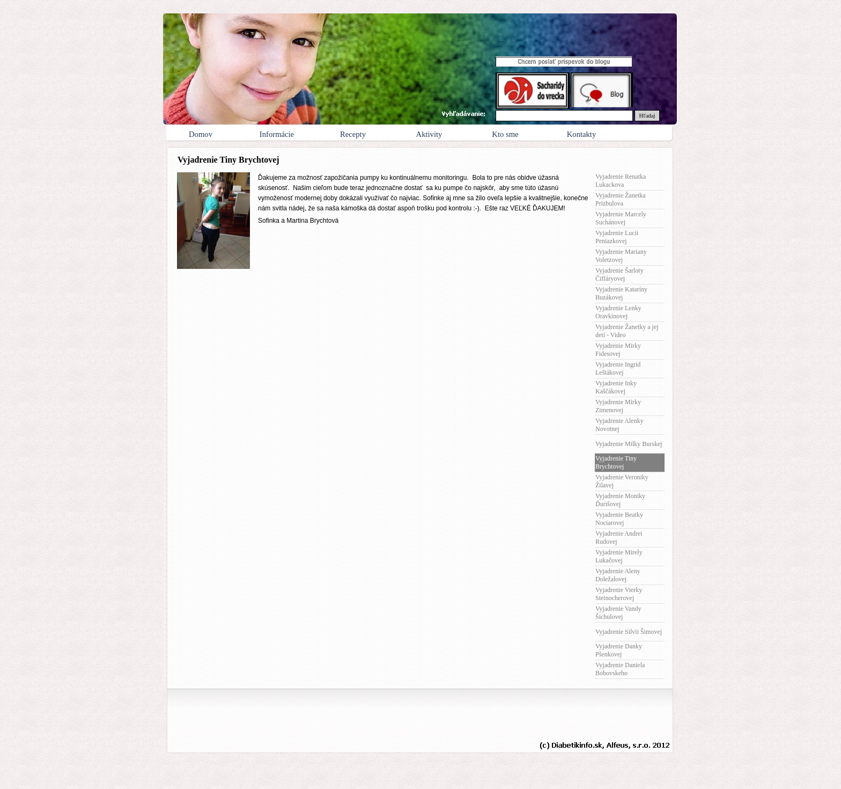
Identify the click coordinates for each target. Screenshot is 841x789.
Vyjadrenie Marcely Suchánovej (620, 218)
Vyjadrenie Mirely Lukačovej (619, 556)
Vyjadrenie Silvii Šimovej (628, 631)
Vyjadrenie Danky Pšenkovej (618, 650)
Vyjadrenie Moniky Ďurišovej (620, 500)
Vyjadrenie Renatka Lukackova (620, 180)
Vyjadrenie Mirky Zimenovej (618, 406)
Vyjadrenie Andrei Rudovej (619, 537)
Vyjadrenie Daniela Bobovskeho (620, 669)
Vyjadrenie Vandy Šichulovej (618, 612)
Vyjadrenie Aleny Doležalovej (617, 575)
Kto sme (505, 134)
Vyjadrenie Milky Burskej (628, 444)
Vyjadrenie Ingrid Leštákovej (617, 368)
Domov (200, 134)
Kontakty (581, 134)
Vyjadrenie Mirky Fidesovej (618, 349)
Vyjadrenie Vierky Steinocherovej (618, 594)
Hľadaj (647, 116)
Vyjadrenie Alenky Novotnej (619, 425)
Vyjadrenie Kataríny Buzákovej (621, 293)
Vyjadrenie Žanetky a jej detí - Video (627, 331)
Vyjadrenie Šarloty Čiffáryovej (619, 274)
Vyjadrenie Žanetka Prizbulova (620, 199)
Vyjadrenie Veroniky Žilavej (621, 481)
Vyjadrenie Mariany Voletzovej (621, 256)
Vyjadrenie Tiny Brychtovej (616, 462)
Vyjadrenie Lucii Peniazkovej (616, 237)
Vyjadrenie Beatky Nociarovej (619, 519)
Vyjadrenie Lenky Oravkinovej (618, 312)
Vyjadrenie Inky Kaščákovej (616, 387)
